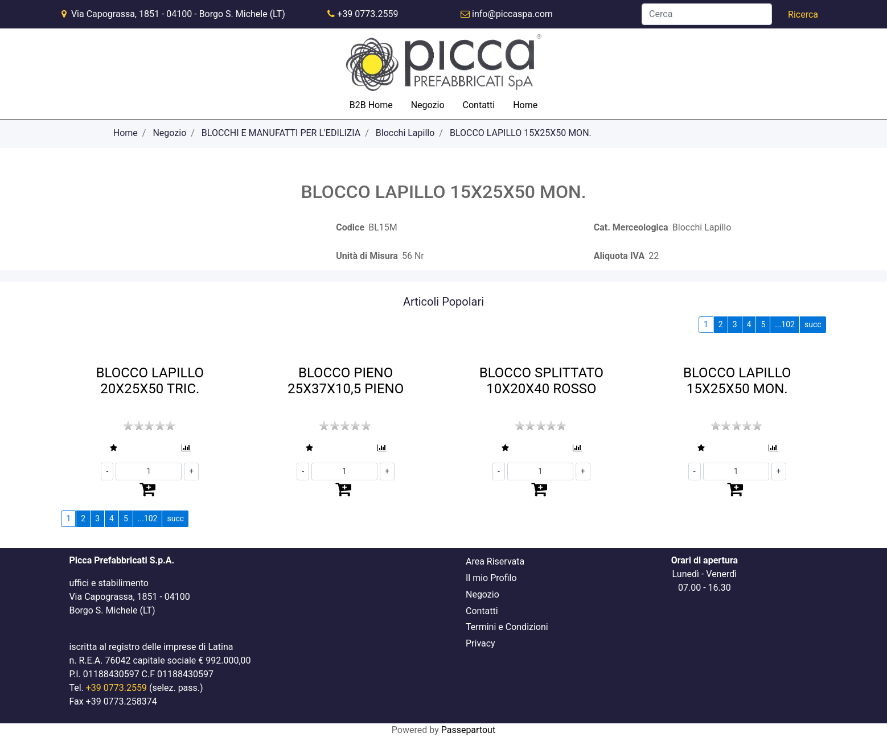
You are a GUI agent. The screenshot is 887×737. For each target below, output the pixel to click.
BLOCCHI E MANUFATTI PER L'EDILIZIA (281, 132)
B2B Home (371, 105)
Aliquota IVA (619, 255)
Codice (350, 227)
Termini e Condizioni (507, 626)
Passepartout (468, 729)
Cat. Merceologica (631, 227)
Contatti (479, 105)
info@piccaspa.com (512, 14)
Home (525, 105)
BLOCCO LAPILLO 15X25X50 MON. (521, 132)
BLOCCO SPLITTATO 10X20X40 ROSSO (541, 381)
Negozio (428, 105)
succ (813, 324)
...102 (785, 324)
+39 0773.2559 (367, 14)
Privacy (480, 643)
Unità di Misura (367, 255)
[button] (803, 15)
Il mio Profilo (491, 578)
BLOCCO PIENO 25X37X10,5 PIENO (346, 381)
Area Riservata (495, 561)
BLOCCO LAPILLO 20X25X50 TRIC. (150, 381)
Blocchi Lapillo (405, 132)
